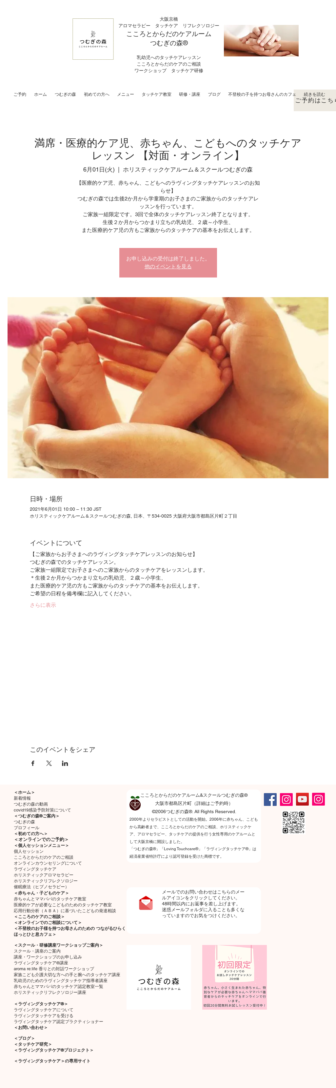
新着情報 (22, 798)
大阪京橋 (169, 19)
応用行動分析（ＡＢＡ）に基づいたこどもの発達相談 (65, 910)
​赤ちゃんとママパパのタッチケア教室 (50, 898)
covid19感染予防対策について (42, 810)
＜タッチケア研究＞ (33, 1044)
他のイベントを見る (168, 266)
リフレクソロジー (201, 25)
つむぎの (163, 43)
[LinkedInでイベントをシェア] (65, 763)
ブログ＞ (26, 1038)
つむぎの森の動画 (31, 804)
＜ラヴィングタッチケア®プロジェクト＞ (54, 1050)
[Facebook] (270, 799)
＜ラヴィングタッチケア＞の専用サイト (52, 1060)
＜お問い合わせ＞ (31, 1027)
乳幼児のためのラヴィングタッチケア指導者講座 (61, 980)
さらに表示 (43, 605)
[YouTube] (302, 799)
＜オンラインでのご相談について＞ (48, 922)
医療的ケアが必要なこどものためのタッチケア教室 (63, 904)
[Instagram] (286, 799)
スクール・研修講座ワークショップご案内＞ (60, 945)
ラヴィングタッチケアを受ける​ (43, 1015)
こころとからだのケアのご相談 (43, 857)
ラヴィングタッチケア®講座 (41, 962)
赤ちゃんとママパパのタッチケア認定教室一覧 (58, 986)
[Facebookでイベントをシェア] (33, 763)
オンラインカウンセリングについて (48, 863)
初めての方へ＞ (33, 833)
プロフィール (26, 827)
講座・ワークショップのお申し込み (48, 957)
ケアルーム (195, 34)
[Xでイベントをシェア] (49, 763)
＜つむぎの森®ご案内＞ (37, 815)
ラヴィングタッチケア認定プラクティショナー (58, 1021)
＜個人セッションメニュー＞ (41, 845)
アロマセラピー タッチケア (150, 25)
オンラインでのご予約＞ (43, 839)
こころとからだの (152, 34)
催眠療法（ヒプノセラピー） (41, 886)
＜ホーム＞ (24, 792)
